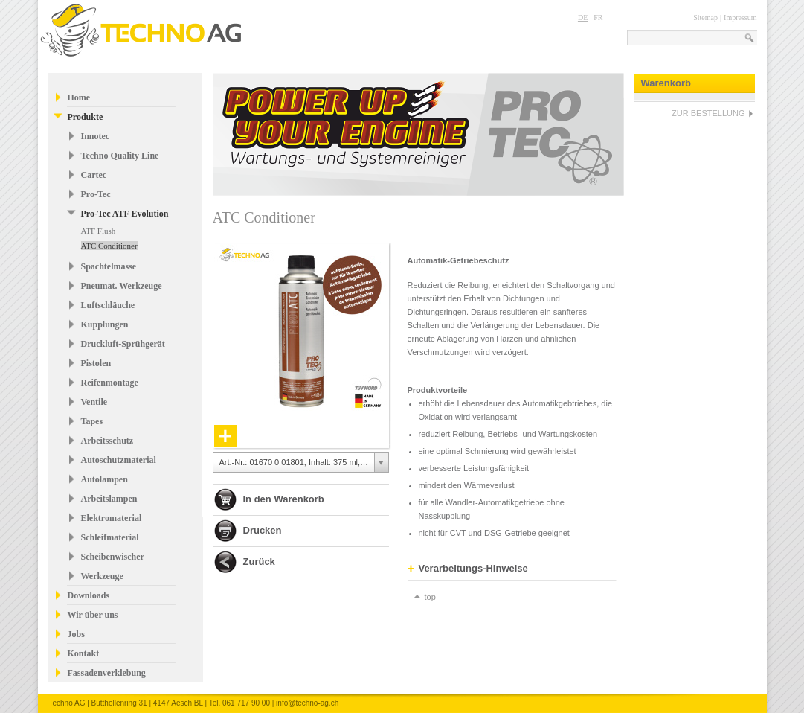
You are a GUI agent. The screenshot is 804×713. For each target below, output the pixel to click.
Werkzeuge (102, 576)
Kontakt (84, 653)
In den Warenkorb (283, 499)
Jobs (76, 634)
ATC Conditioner (109, 245)
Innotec (95, 136)
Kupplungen (105, 324)
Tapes (92, 421)
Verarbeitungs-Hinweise (468, 568)
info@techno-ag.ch (307, 703)
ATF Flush (98, 230)
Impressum (740, 17)
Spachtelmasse (109, 266)
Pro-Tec (96, 194)
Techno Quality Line (120, 155)
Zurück (259, 561)
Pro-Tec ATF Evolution (125, 213)
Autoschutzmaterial (118, 460)
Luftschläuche (108, 305)
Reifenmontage (109, 382)
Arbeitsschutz (107, 440)
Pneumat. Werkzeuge (121, 286)
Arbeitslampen (109, 498)
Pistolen (96, 363)
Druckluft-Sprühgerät (123, 344)
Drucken (262, 530)
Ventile (94, 402)
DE (583, 17)
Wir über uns (93, 615)
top (430, 596)
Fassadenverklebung (107, 673)
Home (79, 97)
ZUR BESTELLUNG (708, 113)
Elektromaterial (111, 518)
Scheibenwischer (112, 556)
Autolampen (104, 479)
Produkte (85, 117)
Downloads (89, 595)
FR (598, 17)
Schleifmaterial (110, 537)
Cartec (94, 175)
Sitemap (705, 17)
